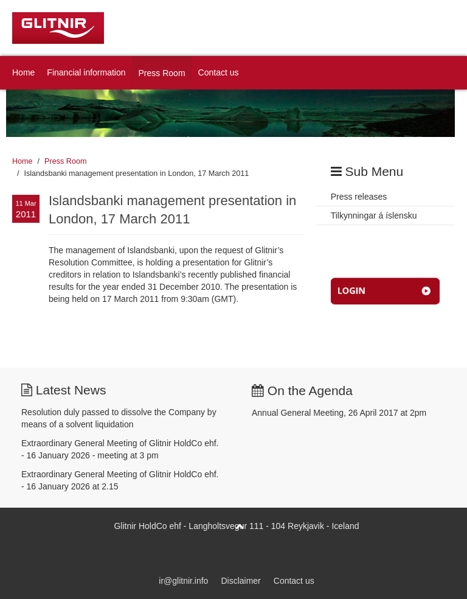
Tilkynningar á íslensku (374, 215)
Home (23, 72)
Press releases (359, 196)
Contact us (218, 72)
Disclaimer (240, 581)
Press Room (162, 73)
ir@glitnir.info (183, 581)
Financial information (86, 72)
